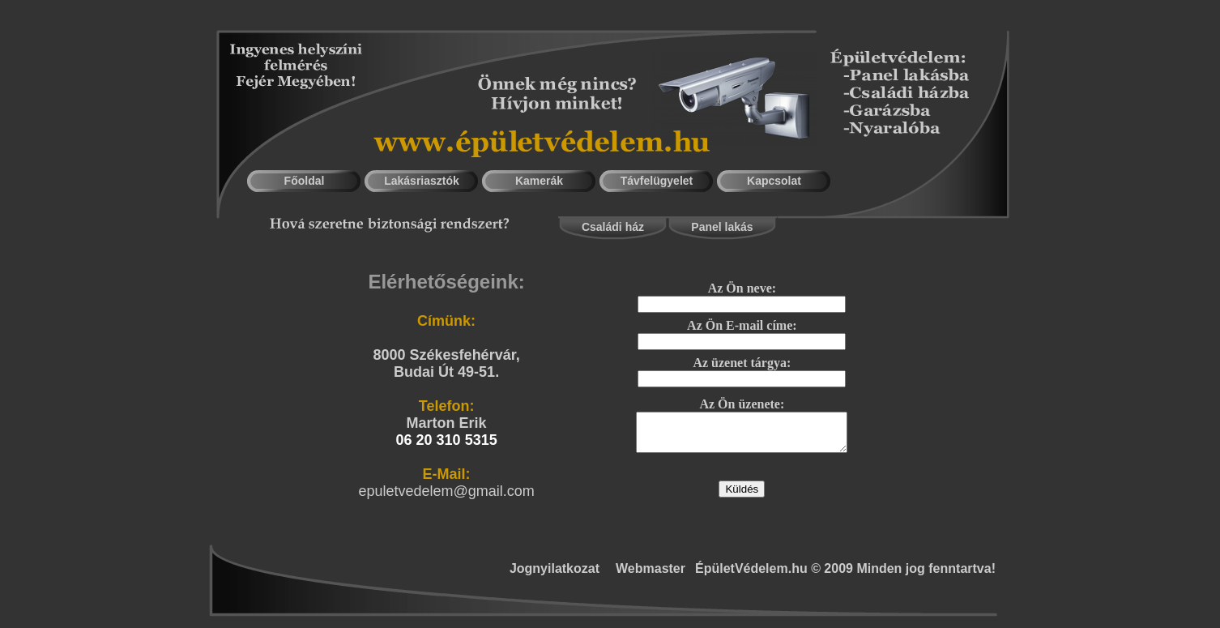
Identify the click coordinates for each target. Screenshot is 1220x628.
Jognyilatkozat (554, 568)
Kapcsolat (774, 180)
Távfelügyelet (657, 180)
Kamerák (539, 180)
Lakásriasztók (421, 180)
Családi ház (613, 226)
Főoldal (304, 180)
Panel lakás (722, 226)
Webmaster (650, 568)
